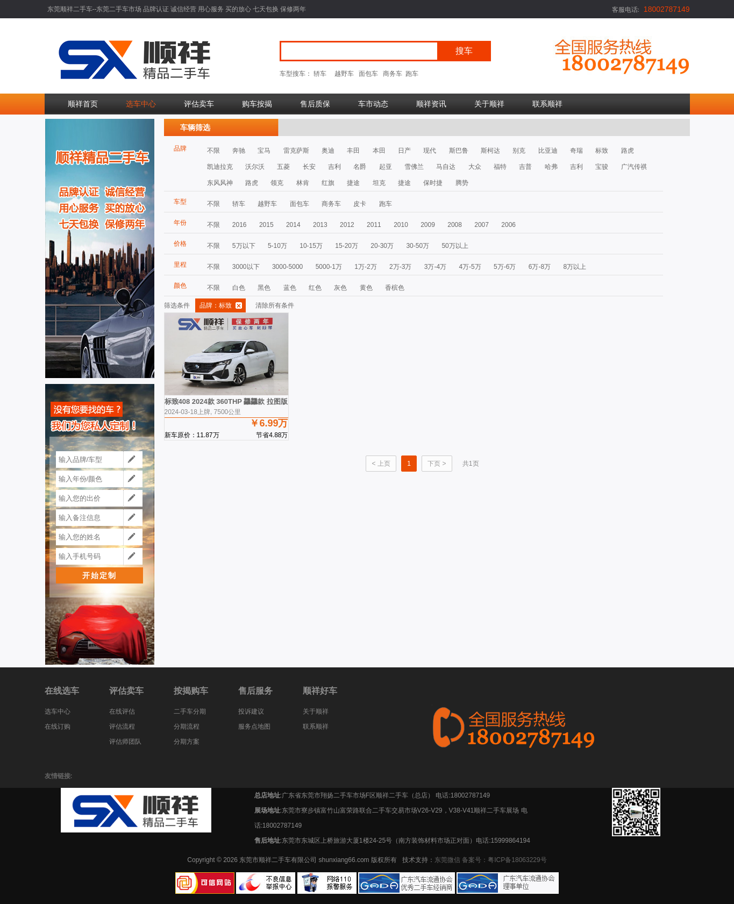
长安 (309, 166)
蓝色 (289, 287)
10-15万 (311, 246)
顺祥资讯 (431, 103)
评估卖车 (199, 103)
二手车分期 (190, 711)
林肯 (302, 183)
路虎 (627, 150)
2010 (401, 225)
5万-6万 (505, 267)
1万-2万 (365, 267)
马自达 (445, 166)
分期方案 (186, 741)
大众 (474, 166)
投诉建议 (251, 711)
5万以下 (243, 246)
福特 (500, 166)
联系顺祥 (547, 103)
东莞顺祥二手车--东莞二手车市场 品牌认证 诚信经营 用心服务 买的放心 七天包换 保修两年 (177, 9)
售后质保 (315, 103)
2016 (239, 225)
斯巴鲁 (458, 150)
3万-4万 (435, 267)
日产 (404, 150)
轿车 (319, 73)
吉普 (525, 166)
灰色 (340, 287)
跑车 (411, 73)
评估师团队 (125, 741)
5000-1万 (329, 267)
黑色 (264, 287)
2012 (347, 225)
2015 (266, 225)
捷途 (353, 183)
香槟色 (394, 287)
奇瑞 (576, 150)
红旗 (328, 183)
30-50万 (417, 246)
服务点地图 (254, 726)
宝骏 (601, 166)
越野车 (344, 73)
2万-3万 (400, 267)
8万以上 (574, 267)
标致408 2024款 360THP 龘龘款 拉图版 (226, 401)
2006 (508, 225)
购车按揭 (257, 103)
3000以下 (246, 267)
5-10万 (277, 246)
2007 (481, 225)
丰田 (353, 150)
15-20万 (346, 246)
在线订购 (57, 726)
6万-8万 (540, 267)
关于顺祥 (489, 103)
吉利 (334, 166)
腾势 (461, 183)
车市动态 (373, 103)
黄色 (366, 287)
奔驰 (238, 150)
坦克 (379, 183)
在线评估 (122, 711)
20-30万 (382, 246)
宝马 (264, 150)
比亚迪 (548, 150)
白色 (238, 287)
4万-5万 (470, 267)
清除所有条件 (274, 305)
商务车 (392, 73)
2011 (374, 225)
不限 (213, 150)
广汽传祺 (634, 166)
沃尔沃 (255, 166)
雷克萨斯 (296, 150)
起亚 (385, 166)
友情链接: (59, 776)
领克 (276, 183)
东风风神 (220, 183)
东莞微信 (447, 860)
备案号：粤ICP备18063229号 (504, 860)
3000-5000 (287, 267)
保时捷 (433, 183)
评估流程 (122, 726)
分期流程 (186, 726)
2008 (454, 225)
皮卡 (359, 204)
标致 (601, 150)
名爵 (359, 166)
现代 (429, 150)
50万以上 (454, 246)
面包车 (368, 73)
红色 (315, 287)
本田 (379, 150)
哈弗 (551, 166)
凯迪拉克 (220, 166)
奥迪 (328, 150)
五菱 (283, 166)
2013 (320, 225)
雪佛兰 (414, 166)
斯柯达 (490, 150)
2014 (293, 225)
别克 (518, 150)
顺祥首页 (83, 103)
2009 (428, 225)
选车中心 (141, 103)
